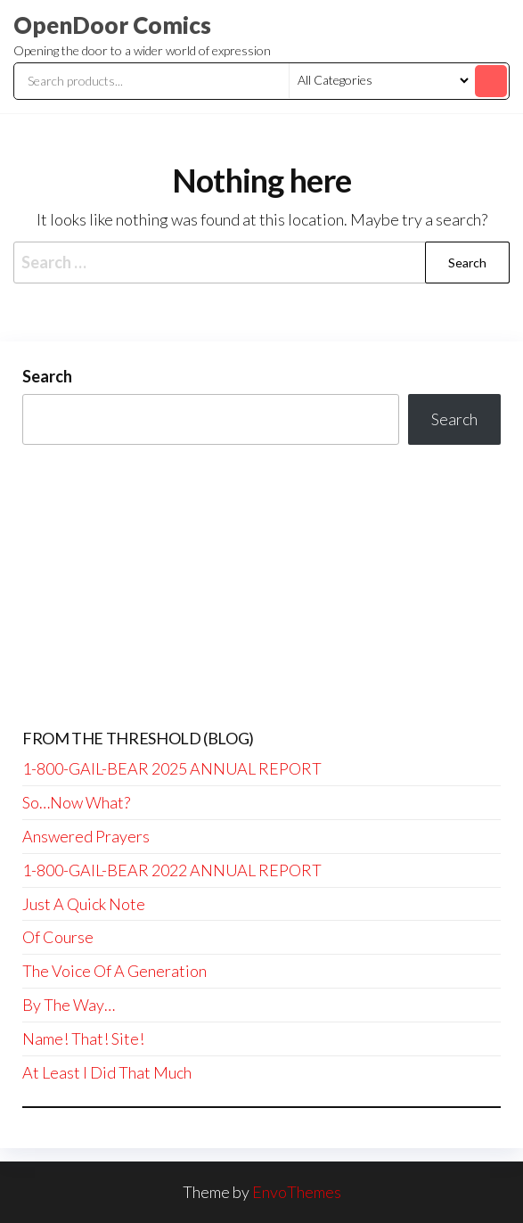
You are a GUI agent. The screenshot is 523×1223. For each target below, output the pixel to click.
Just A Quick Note (83, 904)
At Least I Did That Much (107, 1072)
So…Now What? (76, 802)
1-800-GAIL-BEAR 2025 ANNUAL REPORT (172, 768)
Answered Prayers (86, 836)
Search (47, 376)
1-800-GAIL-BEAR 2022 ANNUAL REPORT (172, 870)
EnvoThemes (296, 1192)
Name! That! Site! (83, 1038)
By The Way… (68, 1004)
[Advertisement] (261, 587)
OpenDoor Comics (112, 25)
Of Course (58, 937)
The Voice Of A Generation (114, 971)
